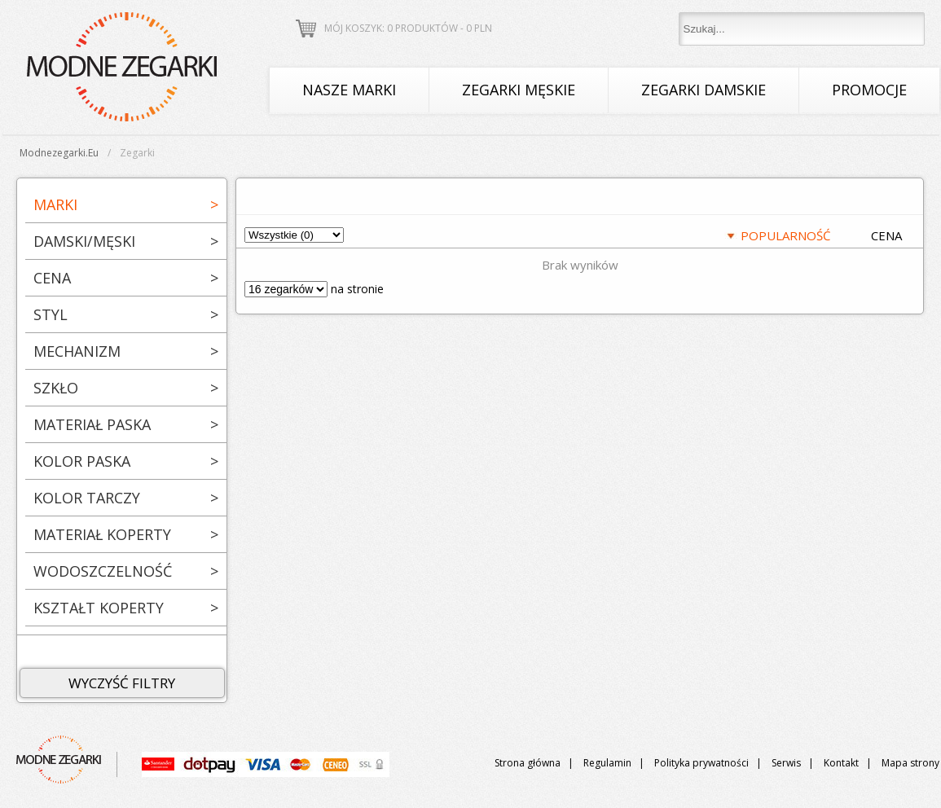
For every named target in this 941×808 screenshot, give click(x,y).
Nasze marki (349, 89)
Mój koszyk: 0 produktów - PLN (408, 28)
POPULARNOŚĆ (785, 235)
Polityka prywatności (701, 763)
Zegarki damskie (703, 89)
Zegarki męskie (518, 89)
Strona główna (528, 763)
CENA (886, 235)
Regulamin (607, 763)
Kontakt (841, 763)
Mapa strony (910, 763)
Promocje (869, 89)
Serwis (786, 763)
